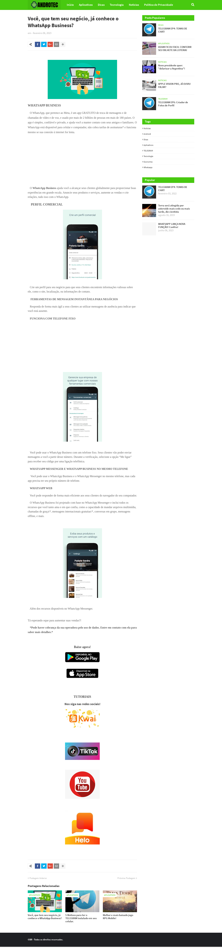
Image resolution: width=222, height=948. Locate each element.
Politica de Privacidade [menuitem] (158, 5)
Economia (148, 161)
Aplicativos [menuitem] (86, 5)
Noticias (147, 128)
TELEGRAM (148, 150)
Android (147, 134)
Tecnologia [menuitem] (117, 5)
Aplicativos (148, 145)
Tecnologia (148, 156)
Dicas (146, 139)
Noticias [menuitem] (134, 5)
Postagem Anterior (38, 879)
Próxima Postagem (126, 879)
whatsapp (148, 167)
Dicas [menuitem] (101, 5)
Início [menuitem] (70, 5)
